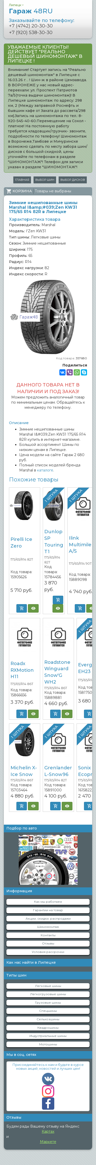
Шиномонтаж (48, 927)
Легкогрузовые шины (48, 994)
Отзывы (48, 943)
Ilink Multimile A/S (80, 544)
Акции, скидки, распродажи (48, 918)
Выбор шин (44, 180)
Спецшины (48, 1011)
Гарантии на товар (48, 910)
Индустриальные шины (48, 1036)
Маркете (48, 1141)
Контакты (48, 935)
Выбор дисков (72, 180)
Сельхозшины (48, 1019)
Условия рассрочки (48, 952)
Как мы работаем (48, 902)
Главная (22, 180)
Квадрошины (48, 1028)
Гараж (31, 11)
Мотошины (48, 1044)
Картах (48, 1131)
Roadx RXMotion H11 (22, 670)
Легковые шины (48, 986)
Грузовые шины (48, 1002)
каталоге (45, 470)
